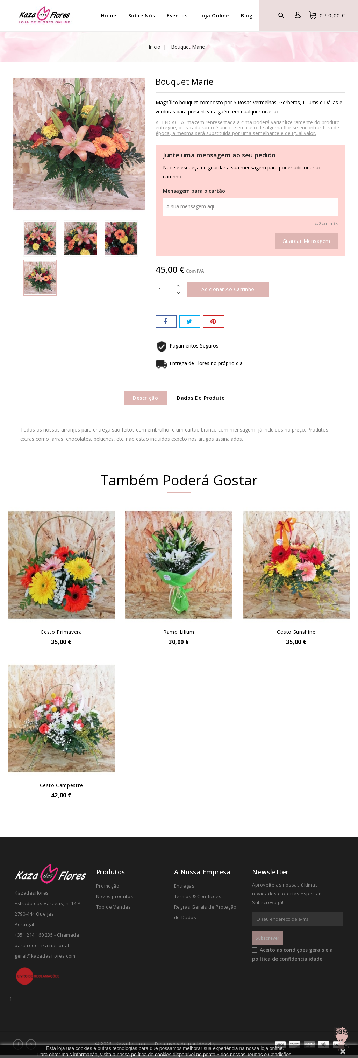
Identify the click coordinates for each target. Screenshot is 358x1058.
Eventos (177, 15)
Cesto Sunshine (296, 634)
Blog (246, 15)
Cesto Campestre (61, 788)
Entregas (184, 888)
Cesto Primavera (61, 634)
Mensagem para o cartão (194, 191)
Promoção (108, 888)
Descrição (142, 398)
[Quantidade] (164, 289)
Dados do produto (204, 398)
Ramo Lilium (178, 634)
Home (108, 15)
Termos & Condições (198, 899)
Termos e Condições (269, 1054)
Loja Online (214, 15)
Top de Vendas (113, 909)
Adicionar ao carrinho (228, 289)
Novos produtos (114, 899)
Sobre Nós (141, 15)
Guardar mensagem (306, 241)
